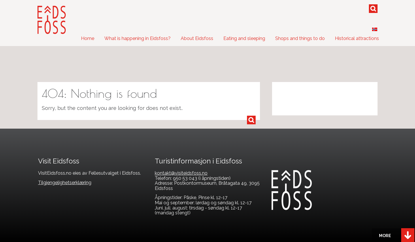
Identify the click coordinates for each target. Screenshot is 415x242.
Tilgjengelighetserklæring (64, 182)
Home (87, 38)
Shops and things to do (300, 38)
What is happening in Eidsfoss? (137, 38)
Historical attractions (357, 38)
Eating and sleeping (244, 38)
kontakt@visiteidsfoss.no (181, 173)
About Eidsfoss (197, 38)
